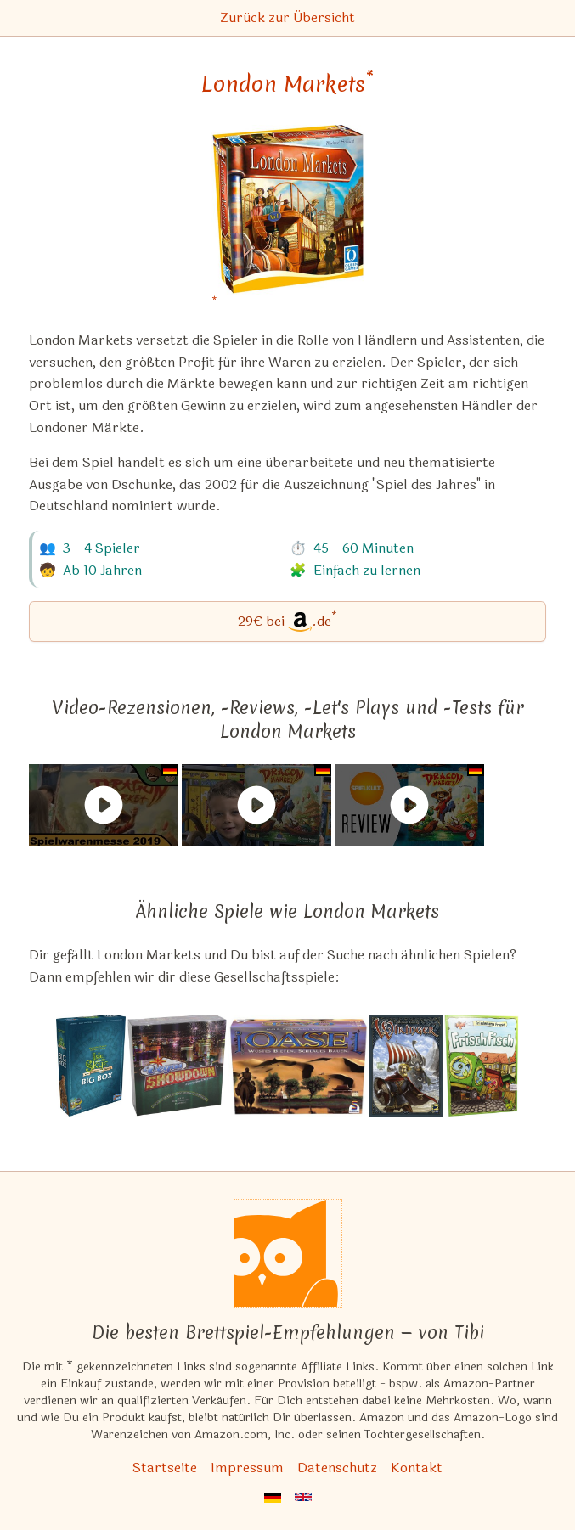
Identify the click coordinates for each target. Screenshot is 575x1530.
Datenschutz (337, 1467)
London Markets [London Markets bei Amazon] (287, 84)
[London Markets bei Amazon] (287, 220)
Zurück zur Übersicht (287, 17)
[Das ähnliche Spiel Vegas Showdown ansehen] (177, 1066)
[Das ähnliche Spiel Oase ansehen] (297, 1066)
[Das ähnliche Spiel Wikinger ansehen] (406, 1066)
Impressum (247, 1467)
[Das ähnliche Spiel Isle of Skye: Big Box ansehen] (91, 1066)
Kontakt (417, 1467)
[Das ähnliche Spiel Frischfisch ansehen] (482, 1066)
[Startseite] (288, 1253)
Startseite (164, 1467)
